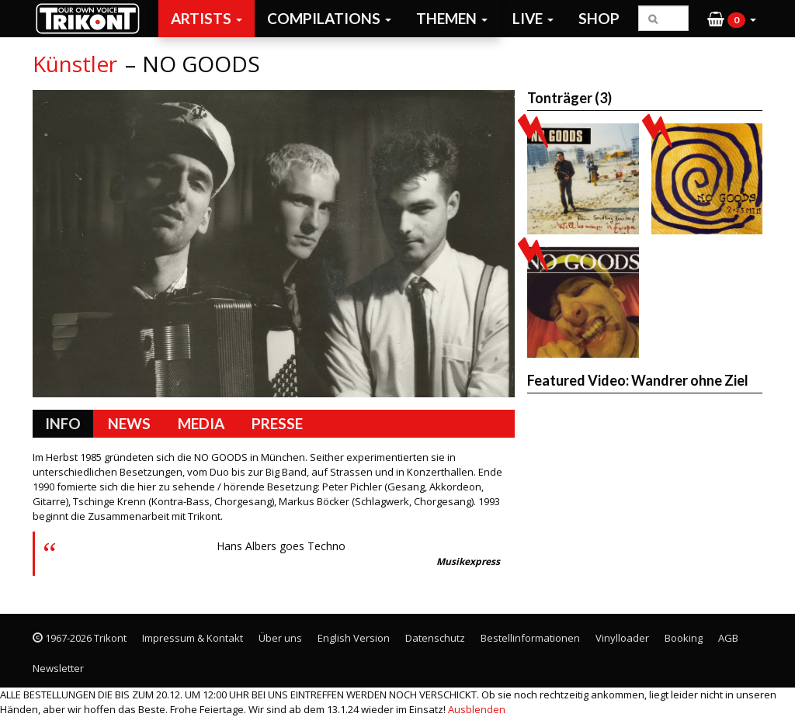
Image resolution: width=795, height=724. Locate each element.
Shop (599, 18)
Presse (277, 423)
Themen (452, 18)
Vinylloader (622, 638)
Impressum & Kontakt (192, 638)
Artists (206, 18)
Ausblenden (476, 709)
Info (63, 423)
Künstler (75, 63)
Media (201, 423)
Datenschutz (435, 638)
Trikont (92, 18)
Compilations (329, 18)
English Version (354, 638)
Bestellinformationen (530, 638)
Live (533, 18)
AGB (728, 638)
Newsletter (58, 668)
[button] (732, 18)
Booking (684, 638)
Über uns (280, 638)
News (129, 423)
